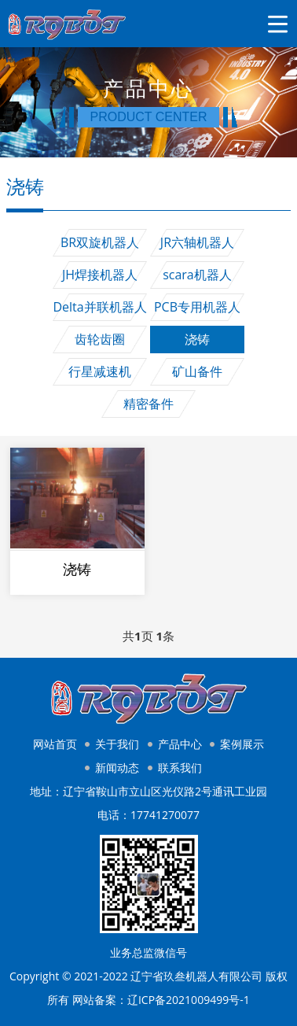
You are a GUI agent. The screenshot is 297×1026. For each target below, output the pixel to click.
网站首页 (55, 743)
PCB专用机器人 (197, 307)
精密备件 (148, 403)
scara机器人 (197, 274)
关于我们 (117, 743)
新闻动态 (117, 767)
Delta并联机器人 (99, 307)
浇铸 (197, 339)
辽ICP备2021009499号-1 (188, 999)
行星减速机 (99, 371)
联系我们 (180, 767)
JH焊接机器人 (100, 274)
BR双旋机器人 (99, 242)
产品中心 (180, 743)
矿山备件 (197, 371)
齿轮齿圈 (100, 339)
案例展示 (242, 743)
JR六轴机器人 (197, 242)
